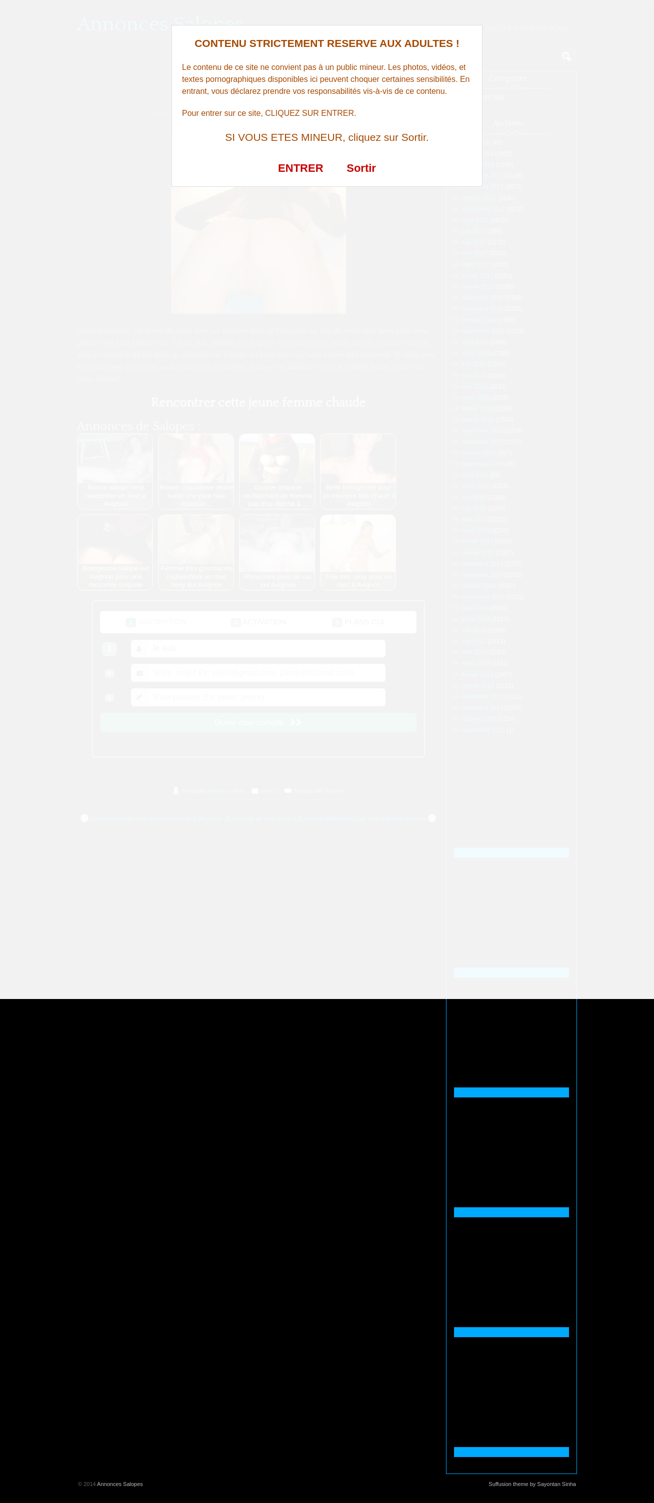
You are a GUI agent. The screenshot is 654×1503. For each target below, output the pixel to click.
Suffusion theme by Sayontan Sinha (532, 1484)
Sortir (361, 168)
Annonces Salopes (120, 1484)
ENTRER (300, 168)
